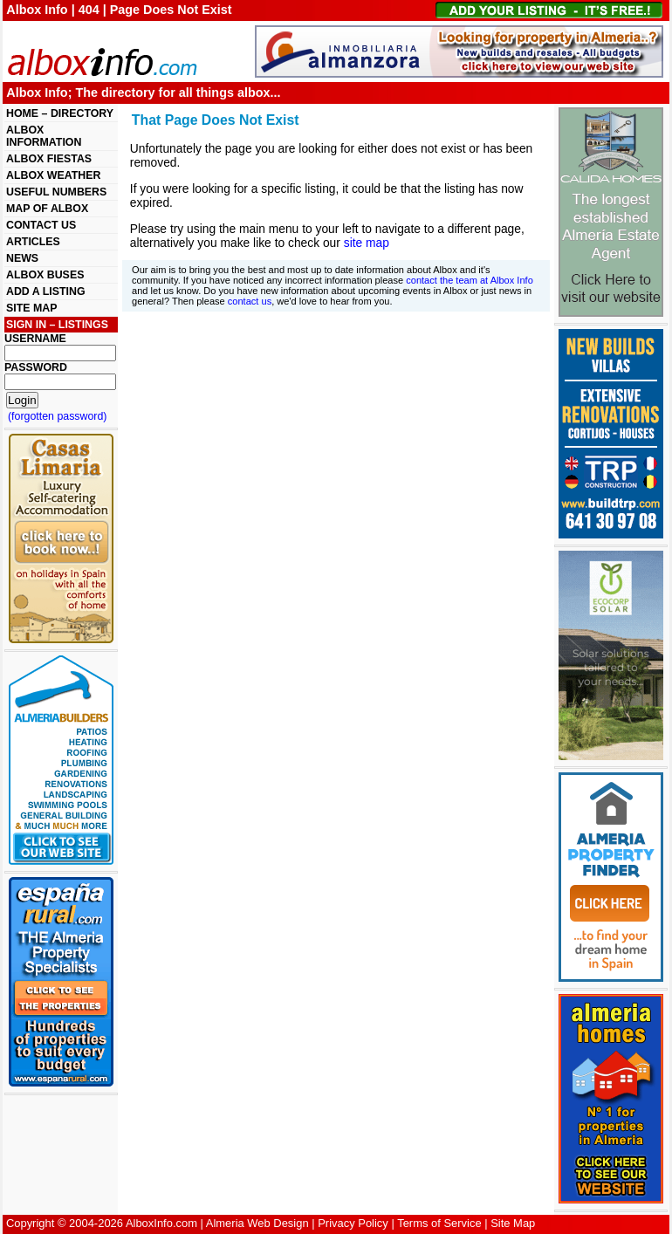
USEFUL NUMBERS (56, 192)
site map (366, 243)
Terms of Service (439, 1223)
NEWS (22, 258)
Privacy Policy (353, 1223)
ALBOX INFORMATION (43, 136)
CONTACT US (41, 225)
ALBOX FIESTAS (49, 159)
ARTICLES (33, 242)
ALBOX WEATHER (53, 175)
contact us (249, 301)
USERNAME (35, 338)
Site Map (512, 1223)
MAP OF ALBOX (47, 208)
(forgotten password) (57, 416)
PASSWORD (35, 367)
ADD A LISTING (46, 291)
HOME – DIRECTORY (59, 113)
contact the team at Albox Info (469, 280)
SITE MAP (31, 308)
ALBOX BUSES (45, 275)
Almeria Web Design (257, 1223)
